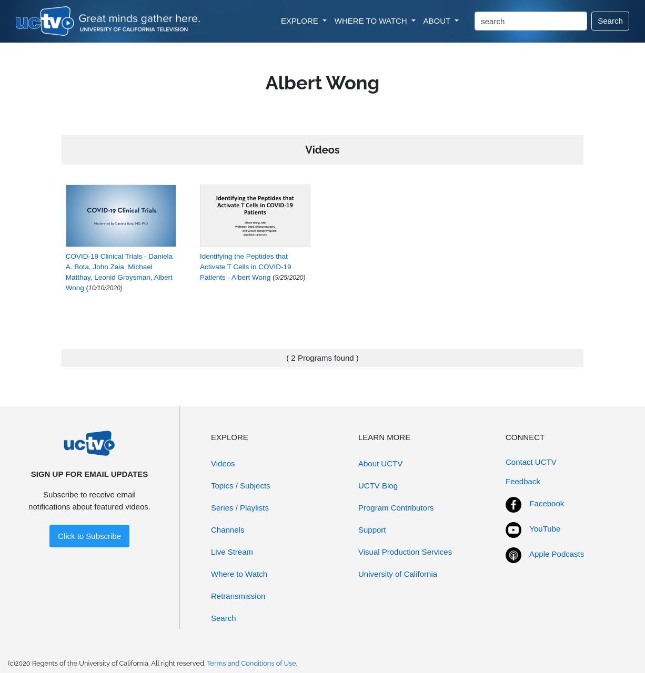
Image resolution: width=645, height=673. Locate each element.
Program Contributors (396, 507)
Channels (227, 529)
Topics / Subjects (240, 485)
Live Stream (232, 551)
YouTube (544, 528)
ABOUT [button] (438, 20)
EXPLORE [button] (300, 20)
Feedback (523, 481)
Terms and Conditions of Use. (252, 663)
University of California (397, 573)
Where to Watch (239, 573)
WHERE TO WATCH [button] (372, 20)
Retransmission (238, 596)
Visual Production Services (405, 551)
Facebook (546, 503)
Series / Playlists (240, 507)
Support (372, 529)
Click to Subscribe (89, 536)
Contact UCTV (531, 461)
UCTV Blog (378, 485)
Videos (223, 463)
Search (610, 20)
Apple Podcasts (556, 553)
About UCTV (380, 463)
